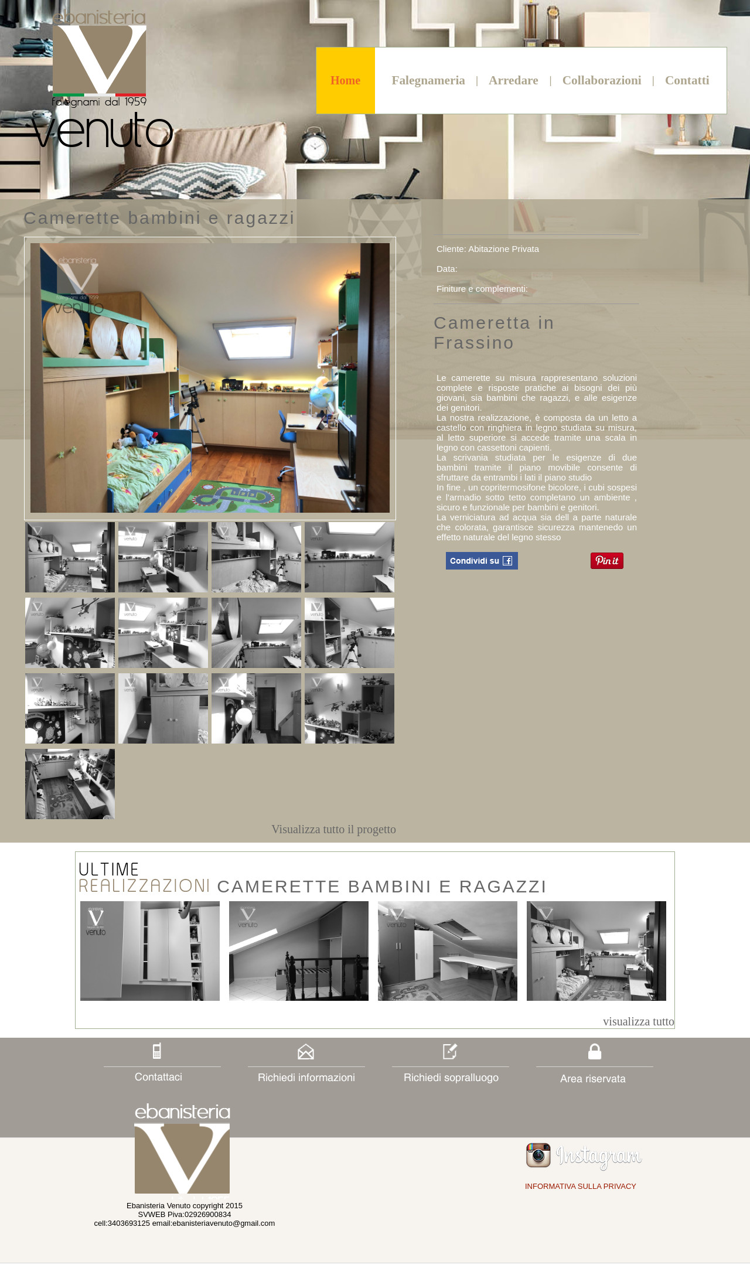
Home (345, 80)
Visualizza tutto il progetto (333, 829)
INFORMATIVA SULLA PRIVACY (580, 1186)
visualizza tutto (638, 1021)
